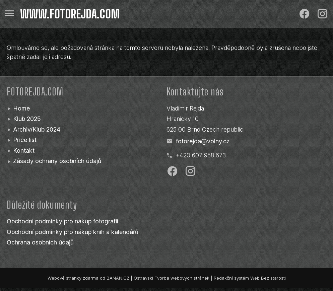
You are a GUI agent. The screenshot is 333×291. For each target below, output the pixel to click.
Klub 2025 (27, 118)
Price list (25, 139)
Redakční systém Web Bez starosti (250, 278)
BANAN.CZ (118, 278)
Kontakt (24, 150)
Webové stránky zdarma (73, 278)
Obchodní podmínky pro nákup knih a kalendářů (72, 231)
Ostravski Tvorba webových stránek (171, 278)
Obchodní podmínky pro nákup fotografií (62, 221)
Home (21, 108)
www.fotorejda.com (70, 14)
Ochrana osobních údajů (40, 242)
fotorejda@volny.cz (202, 141)
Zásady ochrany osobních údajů (57, 160)
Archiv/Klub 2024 (36, 129)
